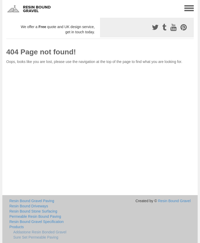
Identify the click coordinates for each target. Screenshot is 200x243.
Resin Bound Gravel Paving (31, 201)
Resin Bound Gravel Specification (36, 222)
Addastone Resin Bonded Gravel (39, 232)
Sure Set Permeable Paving (35, 237)
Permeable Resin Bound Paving (35, 216)
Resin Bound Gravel (174, 201)
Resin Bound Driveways (28, 206)
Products (16, 227)
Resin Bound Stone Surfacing (33, 211)
